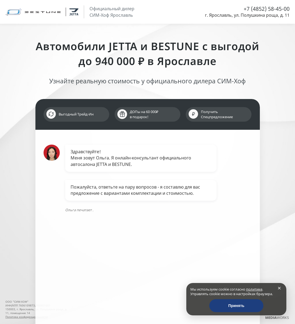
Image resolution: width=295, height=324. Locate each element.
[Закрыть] (279, 288)
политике (254, 289)
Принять (236, 305)
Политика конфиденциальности (26, 317)
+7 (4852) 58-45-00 (267, 8)
